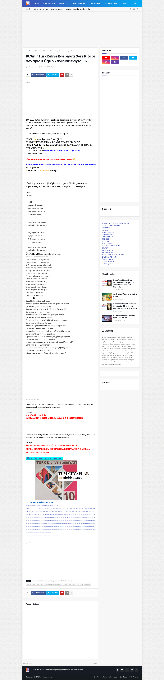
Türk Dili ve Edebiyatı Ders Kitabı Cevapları (76, 584)
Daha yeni (28, 664)
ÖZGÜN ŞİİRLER (107, 264)
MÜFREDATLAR (107, 237)
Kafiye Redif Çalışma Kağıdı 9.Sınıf (125, 295)
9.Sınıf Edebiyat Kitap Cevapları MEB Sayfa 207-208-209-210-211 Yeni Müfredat (124, 283)
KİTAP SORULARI (108, 232)
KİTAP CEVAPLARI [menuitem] (78, 3)
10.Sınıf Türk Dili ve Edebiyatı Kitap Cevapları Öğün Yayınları (56, 51)
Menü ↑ (29, 9)
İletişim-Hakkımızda (81, 9)
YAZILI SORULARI (108, 250)
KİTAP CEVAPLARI (41, 9)
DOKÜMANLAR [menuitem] (94, 3)
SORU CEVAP (107, 243)
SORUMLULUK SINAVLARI (111, 246)
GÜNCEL (105, 230)
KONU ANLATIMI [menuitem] (49, 3)
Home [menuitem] (37, 3)
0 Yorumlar (57, 67)
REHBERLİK (105, 239)
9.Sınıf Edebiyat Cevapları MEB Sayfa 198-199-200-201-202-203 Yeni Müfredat (125, 306)
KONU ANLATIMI (57, 9)
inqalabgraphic (46, 677)
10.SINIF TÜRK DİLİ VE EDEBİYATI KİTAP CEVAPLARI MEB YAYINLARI (115, 224)
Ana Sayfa (29, 51)
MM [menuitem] (124, 3)
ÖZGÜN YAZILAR (108, 261)
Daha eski (93, 664)
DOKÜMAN (106, 228)
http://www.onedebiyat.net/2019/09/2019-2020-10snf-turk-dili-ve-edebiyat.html (42, 505)
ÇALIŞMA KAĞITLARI (109, 257)
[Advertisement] (82, 31)
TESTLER (105, 248)
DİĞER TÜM (44, 458)
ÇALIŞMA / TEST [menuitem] (111, 3)
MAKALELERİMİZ (107, 234)
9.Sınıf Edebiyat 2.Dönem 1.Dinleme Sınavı (124, 317)
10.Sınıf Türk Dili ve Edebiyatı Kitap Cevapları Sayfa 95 (44, 584)
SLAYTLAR (105, 241)
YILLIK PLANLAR (107, 252)
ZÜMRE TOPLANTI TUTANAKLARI (113, 255)
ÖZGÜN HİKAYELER (108, 259)
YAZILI (68, 9)
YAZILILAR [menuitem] (63, 3)
